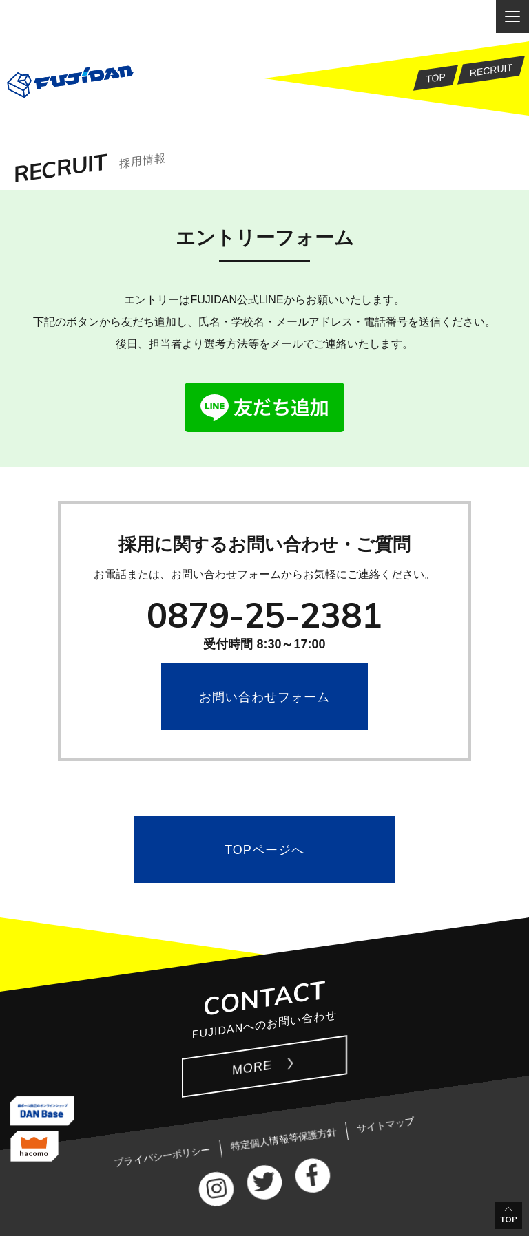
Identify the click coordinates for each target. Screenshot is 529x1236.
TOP (508, 1219)
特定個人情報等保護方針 (284, 1138)
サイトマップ (385, 1125)
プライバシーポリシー (162, 1156)
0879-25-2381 (264, 615)
